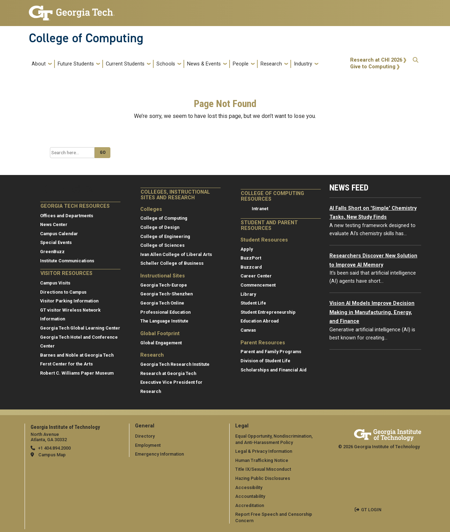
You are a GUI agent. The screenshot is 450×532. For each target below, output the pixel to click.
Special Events (56, 242)
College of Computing (86, 38)
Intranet (260, 208)
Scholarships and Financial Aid (273, 370)
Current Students (125, 64)
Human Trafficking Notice (261, 460)
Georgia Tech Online (162, 303)
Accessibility (248, 487)
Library (248, 294)
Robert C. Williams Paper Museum (77, 373)
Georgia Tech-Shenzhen (166, 293)
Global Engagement (161, 342)
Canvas (248, 330)
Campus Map (52, 454)
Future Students (76, 64)
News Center (54, 224)
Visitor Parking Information (69, 300)
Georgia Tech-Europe (163, 285)
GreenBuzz (52, 251)
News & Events (204, 64)
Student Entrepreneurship (268, 312)
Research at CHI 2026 (376, 60)
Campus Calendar (59, 233)
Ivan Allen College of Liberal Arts (176, 254)
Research (271, 64)
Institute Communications (67, 260)
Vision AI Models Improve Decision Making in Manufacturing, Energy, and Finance (371, 312)
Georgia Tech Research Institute (175, 364)
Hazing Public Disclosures (262, 478)
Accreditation (249, 505)
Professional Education (165, 312)
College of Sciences (162, 245)
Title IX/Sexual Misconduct (263, 469)
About (39, 64)
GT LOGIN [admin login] (371, 509)
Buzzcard (251, 267)
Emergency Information (159, 454)
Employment (148, 445)
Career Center (256, 275)
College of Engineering (165, 236)
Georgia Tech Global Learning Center (80, 328)
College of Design (159, 227)
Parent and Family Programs (270, 351)
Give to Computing (373, 67)
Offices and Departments (66, 215)
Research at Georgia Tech (168, 373)
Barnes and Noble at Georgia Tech (77, 355)
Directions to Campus (63, 292)
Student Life (253, 303)
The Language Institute (164, 321)
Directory (145, 436)
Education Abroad (259, 321)
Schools (165, 64)
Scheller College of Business (172, 263)
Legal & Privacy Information (263, 451)
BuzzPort (250, 258)
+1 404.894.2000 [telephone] (54, 448)
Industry (303, 64)
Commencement (258, 285)
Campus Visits (55, 283)
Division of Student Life (265, 360)
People (241, 64)
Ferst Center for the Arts (66, 364)
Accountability (250, 496)
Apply (246, 249)
